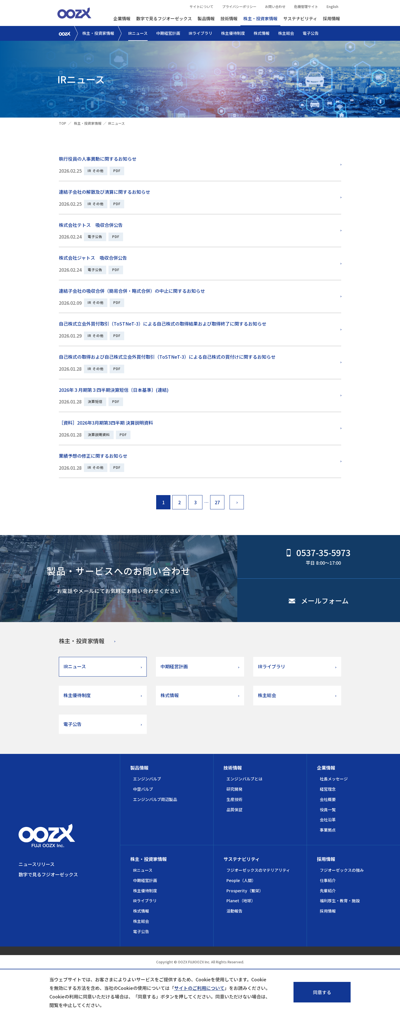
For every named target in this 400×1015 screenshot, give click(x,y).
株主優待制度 (233, 33)
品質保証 (234, 809)
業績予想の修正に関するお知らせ (93, 455)
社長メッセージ (334, 779)
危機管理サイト (306, 6)
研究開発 (234, 789)
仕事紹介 (328, 880)
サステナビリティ (300, 18)
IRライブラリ (200, 33)
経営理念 (328, 789)
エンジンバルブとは (244, 779)
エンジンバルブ (147, 779)
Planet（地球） (240, 900)
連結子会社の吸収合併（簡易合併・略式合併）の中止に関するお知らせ (132, 290)
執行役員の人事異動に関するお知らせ (97, 158)
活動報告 (234, 911)
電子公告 (311, 33)
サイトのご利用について (199, 987)
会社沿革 (328, 819)
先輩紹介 (328, 890)
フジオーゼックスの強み (342, 870)
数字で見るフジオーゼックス (164, 18)
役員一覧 (328, 809)
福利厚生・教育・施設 (340, 900)
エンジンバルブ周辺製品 (155, 799)
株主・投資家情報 (260, 18)
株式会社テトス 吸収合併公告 (91, 224)
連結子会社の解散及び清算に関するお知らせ (104, 191)
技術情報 (229, 18)
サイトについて (202, 6)
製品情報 (206, 18)
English (332, 6)
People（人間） (241, 880)
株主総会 (286, 33)
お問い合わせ (275, 6)
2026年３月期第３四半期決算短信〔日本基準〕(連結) (113, 389)
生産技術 (234, 799)
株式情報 (262, 33)
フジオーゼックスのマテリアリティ (258, 870)
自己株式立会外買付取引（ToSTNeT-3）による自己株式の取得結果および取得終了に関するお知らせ (162, 323)
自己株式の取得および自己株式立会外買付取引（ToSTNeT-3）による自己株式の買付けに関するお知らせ (167, 356)
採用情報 (331, 18)
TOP (62, 123)
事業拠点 (328, 830)
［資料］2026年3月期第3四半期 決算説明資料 (106, 422)
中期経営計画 (168, 33)
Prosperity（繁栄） (244, 890)
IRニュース (138, 33)
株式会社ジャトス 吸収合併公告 (93, 257)
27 (217, 502)
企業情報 (121, 18)
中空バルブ (143, 789)
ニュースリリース (37, 864)
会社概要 (328, 799)
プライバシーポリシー (239, 6)
